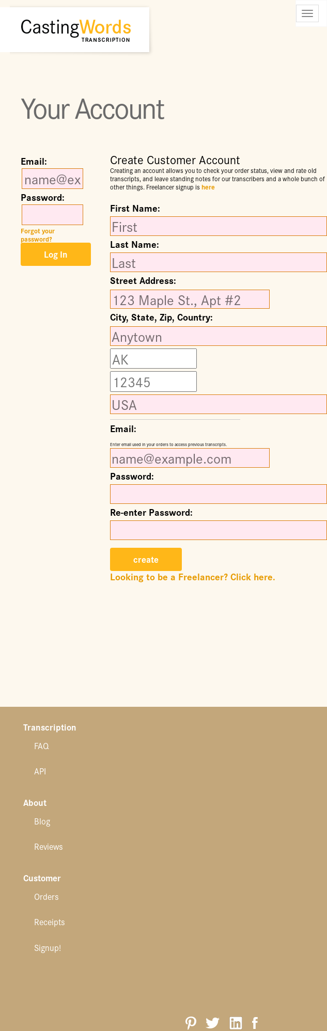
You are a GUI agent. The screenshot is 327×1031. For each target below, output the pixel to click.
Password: (43, 197)
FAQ (41, 745)
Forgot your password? (38, 235)
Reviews (48, 846)
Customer (42, 878)
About (34, 803)
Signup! (47, 947)
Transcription (49, 727)
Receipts (49, 921)
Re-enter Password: (151, 512)
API (40, 770)
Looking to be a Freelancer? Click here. (192, 576)
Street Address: (143, 281)
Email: (34, 161)
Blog (42, 821)
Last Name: (134, 244)
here (208, 187)
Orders (46, 896)
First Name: (135, 208)
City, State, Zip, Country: (161, 318)
